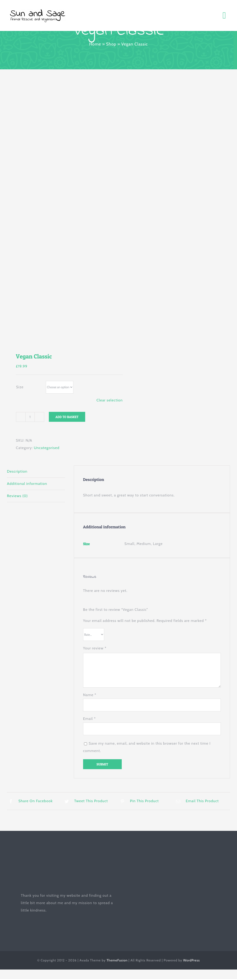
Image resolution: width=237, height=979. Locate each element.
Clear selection (110, 400)
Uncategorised (46, 448)
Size (20, 387)
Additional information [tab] (27, 483)
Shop (111, 44)
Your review (94, 648)
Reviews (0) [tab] (17, 496)
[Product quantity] (30, 417)
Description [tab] (17, 471)
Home (95, 44)
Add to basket (67, 417)
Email (89, 718)
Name (89, 695)
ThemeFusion (117, 960)
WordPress (191, 960)
